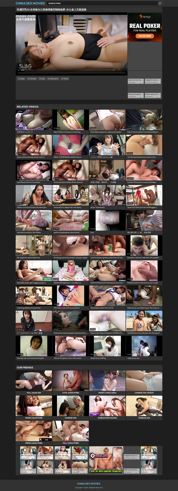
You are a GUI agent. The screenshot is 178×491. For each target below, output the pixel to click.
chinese (33, 78)
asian (22, 78)
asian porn (54, 78)
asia (43, 78)
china (66, 78)
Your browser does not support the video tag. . (71, 44)
